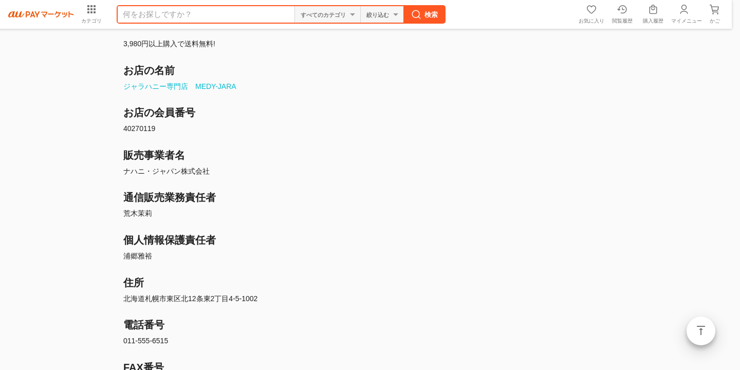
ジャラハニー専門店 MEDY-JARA (179, 86)
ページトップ (701, 331)
